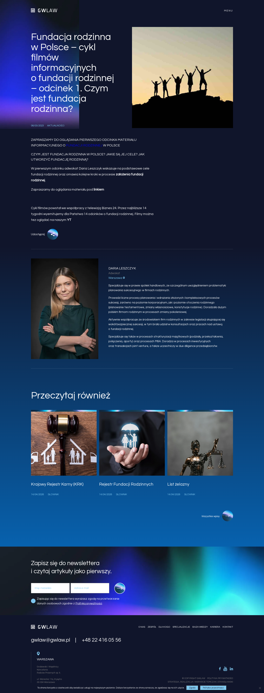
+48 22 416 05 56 (101, 640)
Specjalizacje (181, 627)
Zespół (152, 627)
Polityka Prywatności (220, 678)
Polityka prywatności (213, 688)
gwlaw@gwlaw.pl (50, 640)
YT (69, 220)
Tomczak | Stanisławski (219, 682)
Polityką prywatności (88, 603)
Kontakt (228, 627)
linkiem (99, 189)
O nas (141, 627)
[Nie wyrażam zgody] (259, 688)
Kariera (215, 627)
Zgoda (192, 688)
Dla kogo (164, 627)
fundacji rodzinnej (84, 145)
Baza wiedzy (200, 627)
